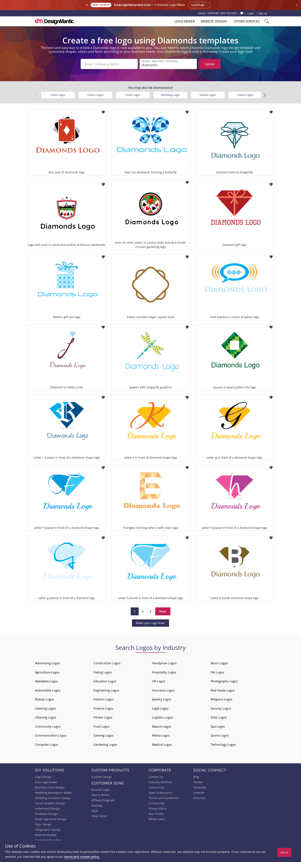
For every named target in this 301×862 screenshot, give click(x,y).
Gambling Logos (170, 95)
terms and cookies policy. (82, 857)
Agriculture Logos (47, 672)
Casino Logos (95, 95)
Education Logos (104, 681)
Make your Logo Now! (150, 623)
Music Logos (219, 663)
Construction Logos (106, 663)
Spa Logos (218, 726)
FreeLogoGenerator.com (132, 5)
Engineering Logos (106, 690)
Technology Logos (223, 744)
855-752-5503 (229, 13)
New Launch (101, 5)
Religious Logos (221, 699)
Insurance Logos (163, 690)
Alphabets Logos (46, 681)
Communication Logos (50, 735)
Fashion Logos (103, 699)
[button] (264, 95)
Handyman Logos (164, 663)
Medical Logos (162, 744)
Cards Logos (57, 95)
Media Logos (161, 735)
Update (210, 64)
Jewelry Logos (161, 699)
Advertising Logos (47, 663)
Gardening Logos (105, 744)
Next (162, 611)
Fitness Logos (102, 717)
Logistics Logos (162, 717)
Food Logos (101, 726)
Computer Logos (46, 744)
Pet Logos (217, 672)
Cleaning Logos (45, 717)
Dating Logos (102, 672)
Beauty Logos (44, 699)
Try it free (199, 5)
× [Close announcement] (296, 5)
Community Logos (48, 726)
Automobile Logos (47, 690)
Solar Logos (219, 717)
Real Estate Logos (223, 690)
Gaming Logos (103, 735)
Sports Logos (220, 735)
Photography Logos (224, 681)
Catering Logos (45, 708)
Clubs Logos (132, 95)
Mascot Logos (161, 726)
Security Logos (221, 708)
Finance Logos (103, 708)
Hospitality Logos (164, 672)
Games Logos (208, 95)
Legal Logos (160, 708)
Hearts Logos (245, 95)
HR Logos (158, 681)
